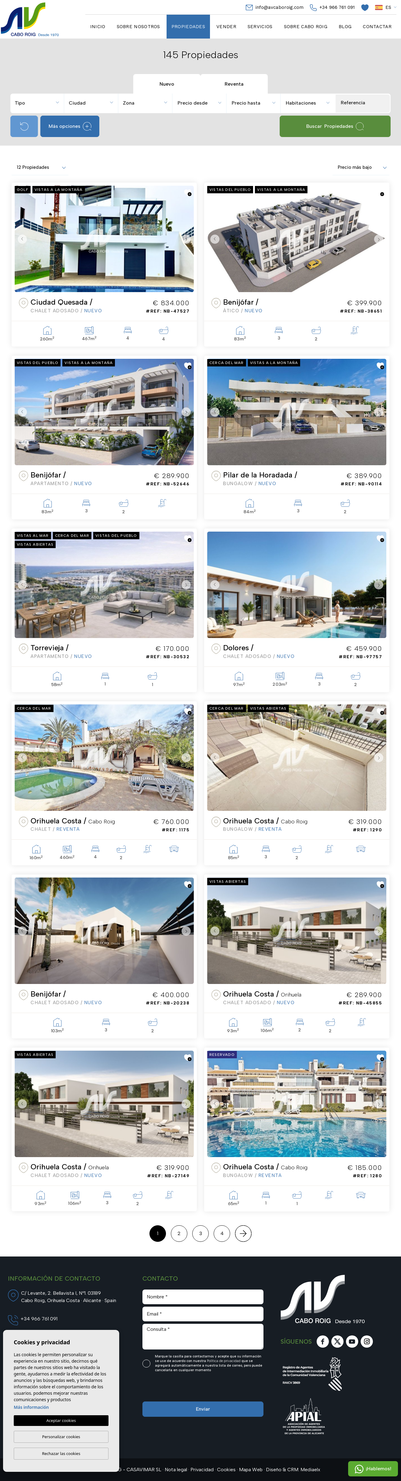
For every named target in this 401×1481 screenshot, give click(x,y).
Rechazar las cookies (61, 1453)
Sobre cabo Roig (306, 26)
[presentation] (175, 1388)
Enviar (203, 1409)
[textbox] (39, 103)
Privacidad (202, 1469)
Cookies (226, 1469)
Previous (21, 239)
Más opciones (70, 126)
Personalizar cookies (61, 1436)
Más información (31, 1407)
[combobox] (38, 102)
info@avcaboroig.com (275, 7)
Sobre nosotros (138, 26)
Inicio (97, 26)
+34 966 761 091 (332, 7)
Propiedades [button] (188, 26)
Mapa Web (251, 1469)
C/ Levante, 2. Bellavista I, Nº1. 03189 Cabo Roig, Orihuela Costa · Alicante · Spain (68, 1296)
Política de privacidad (224, 1361)
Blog (345, 26)
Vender (226, 26)
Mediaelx (310, 1469)
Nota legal (176, 1469)
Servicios (260, 26)
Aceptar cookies (61, 1420)
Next (188, 239)
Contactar (377, 26)
